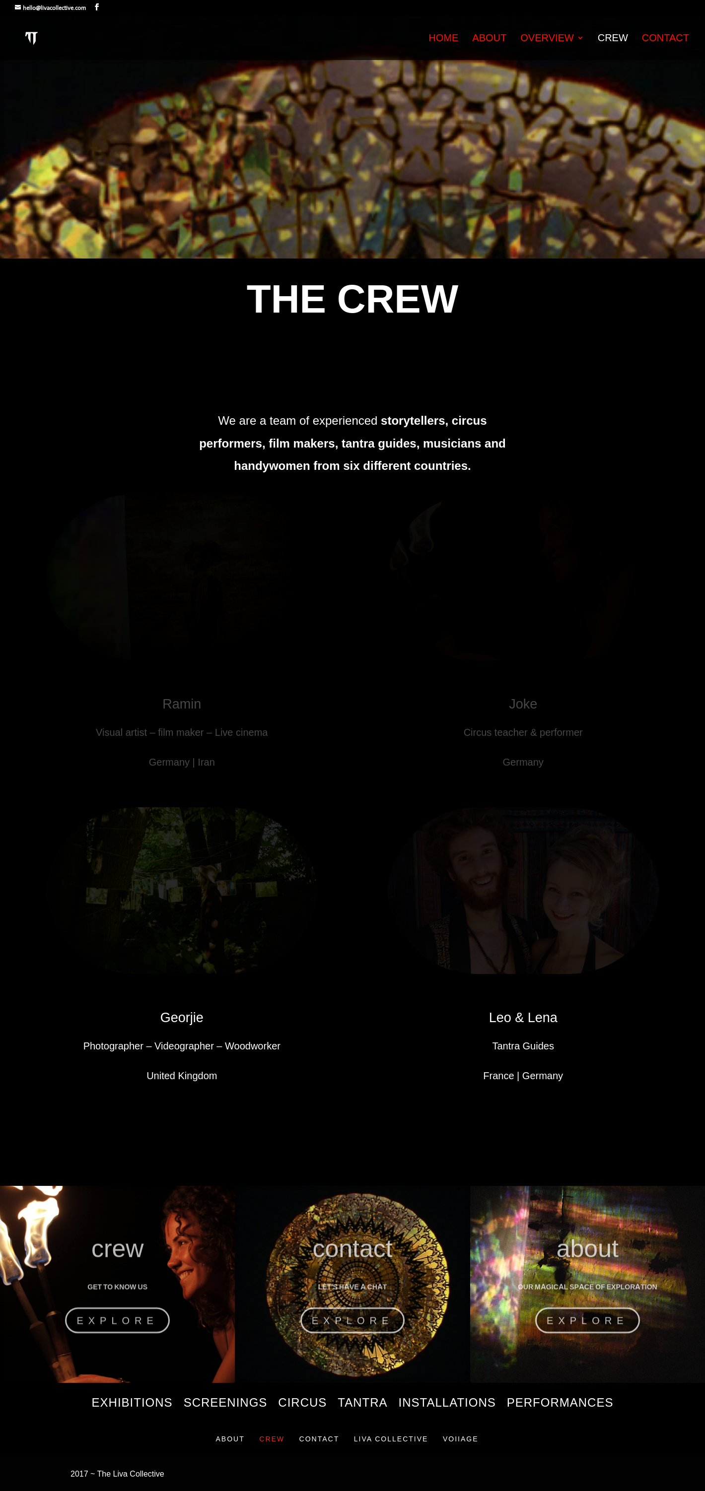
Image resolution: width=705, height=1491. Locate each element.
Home (443, 39)
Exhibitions (132, 1404)
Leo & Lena (523, 1017)
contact (352, 1261)
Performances (560, 1404)
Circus (302, 1404)
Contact (665, 39)
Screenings (226, 1404)
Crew (613, 39)
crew (117, 1261)
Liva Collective (391, 1439)
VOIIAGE (461, 1439)
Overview (546, 39)
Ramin (181, 704)
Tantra (362, 1404)
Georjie (182, 1017)
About (489, 39)
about (588, 1261)
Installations (447, 1404)
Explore (117, 1333)
